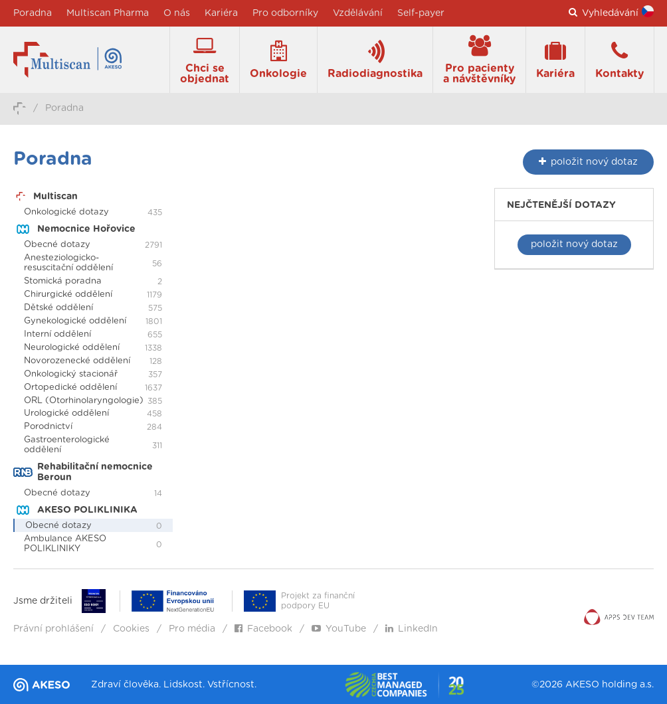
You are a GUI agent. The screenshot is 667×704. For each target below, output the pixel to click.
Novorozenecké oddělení (77, 361)
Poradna (32, 13)
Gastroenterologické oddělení (67, 445)
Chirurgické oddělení (68, 294)
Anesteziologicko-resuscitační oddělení (68, 263)
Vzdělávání (358, 13)
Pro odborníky (285, 13)
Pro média (192, 629)
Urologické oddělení (66, 413)
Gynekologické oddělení (75, 321)
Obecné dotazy (57, 244)
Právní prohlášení (53, 629)
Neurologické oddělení (72, 347)
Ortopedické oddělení (70, 387)
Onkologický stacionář (71, 374)
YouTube (339, 629)
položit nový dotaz (574, 244)
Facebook (263, 629)
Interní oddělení (57, 334)
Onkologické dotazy (66, 212)
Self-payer (420, 13)
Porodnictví (48, 426)
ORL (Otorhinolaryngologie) (83, 400)
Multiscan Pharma (107, 13)
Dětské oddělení (58, 308)
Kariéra (221, 13)
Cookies (131, 629)
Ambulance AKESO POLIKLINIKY (65, 544)
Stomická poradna (63, 281)
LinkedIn (411, 629)
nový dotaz (588, 162)
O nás (176, 13)
